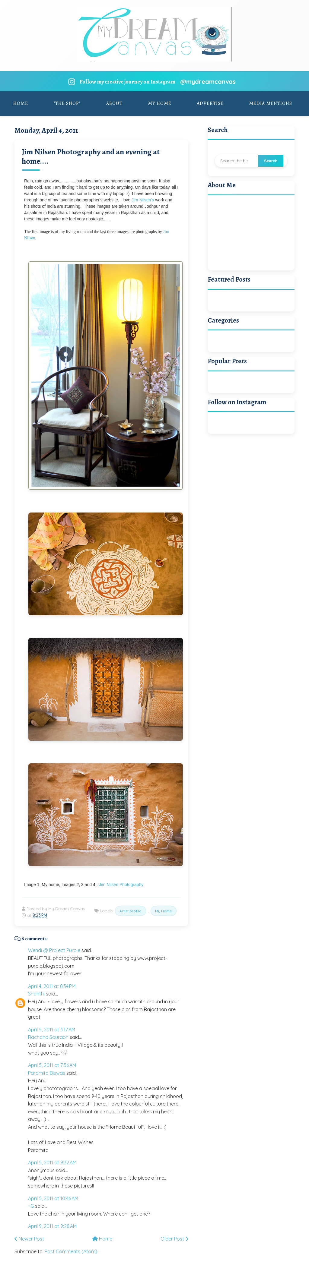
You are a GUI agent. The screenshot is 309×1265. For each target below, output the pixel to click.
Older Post (174, 1239)
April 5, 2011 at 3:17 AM (51, 1030)
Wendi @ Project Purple (54, 950)
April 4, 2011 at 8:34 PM (51, 986)
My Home (159, 103)
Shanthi (36, 994)
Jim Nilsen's (143, 199)
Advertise (210, 103)
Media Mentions (270, 103)
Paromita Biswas (46, 1073)
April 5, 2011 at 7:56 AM (52, 1065)
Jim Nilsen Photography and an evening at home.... (91, 156)
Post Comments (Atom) (71, 1251)
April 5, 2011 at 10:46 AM (53, 1198)
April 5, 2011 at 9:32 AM (52, 1162)
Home (20, 103)
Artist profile (130, 911)
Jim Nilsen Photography (121, 884)
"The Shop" (67, 103)
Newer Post (29, 1239)
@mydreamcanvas (208, 81)
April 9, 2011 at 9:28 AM (52, 1226)
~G (31, 1206)
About (114, 103)
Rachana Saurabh (48, 1037)
